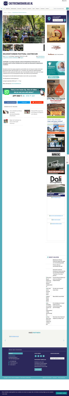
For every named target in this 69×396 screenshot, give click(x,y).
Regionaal (24, 8)
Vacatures (43, 8)
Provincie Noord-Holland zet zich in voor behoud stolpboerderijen (59, 279)
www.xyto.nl (12, 364)
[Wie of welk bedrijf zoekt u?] (58, 20)
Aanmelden (38, 369)
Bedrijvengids (13, 8)
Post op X (24, 102)
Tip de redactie (37, 102)
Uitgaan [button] (37, 8)
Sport (34, 8)
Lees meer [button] (4, 393)
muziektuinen (15, 57)
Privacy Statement (61, 377)
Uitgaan (9, 12)
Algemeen (8, 8)
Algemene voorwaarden (47, 377)
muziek (10, 57)
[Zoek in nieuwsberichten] (59, 9)
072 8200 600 (13, 361)
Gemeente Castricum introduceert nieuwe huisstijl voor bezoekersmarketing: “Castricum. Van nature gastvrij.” (59, 272)
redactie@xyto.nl (13, 363)
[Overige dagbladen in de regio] (57, 358)
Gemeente (19, 8)
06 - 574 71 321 (29, 96)
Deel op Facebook (10, 102)
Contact (47, 8)
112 (4, 8)
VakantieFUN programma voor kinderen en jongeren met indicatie (37, 112)
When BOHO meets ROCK (58, 296)
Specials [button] (29, 8)
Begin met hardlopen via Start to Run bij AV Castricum (15, 121)
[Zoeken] (67, 9)
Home (5, 12)
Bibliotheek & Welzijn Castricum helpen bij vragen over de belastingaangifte (59, 261)
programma (5, 57)
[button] (3, 47)
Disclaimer (55, 377)
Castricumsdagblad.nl (21, 3)
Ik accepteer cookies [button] (61, 393)
